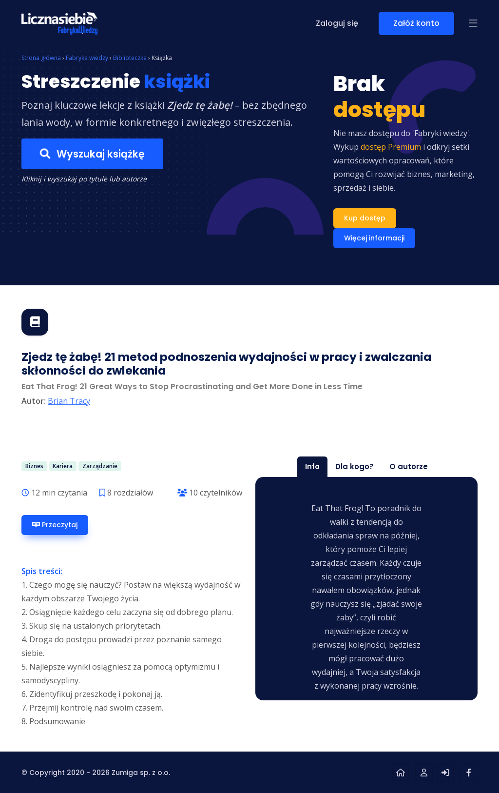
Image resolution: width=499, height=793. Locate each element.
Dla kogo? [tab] (354, 466)
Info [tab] (312, 466)
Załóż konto (416, 23)
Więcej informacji (374, 238)
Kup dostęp (364, 218)
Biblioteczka (130, 58)
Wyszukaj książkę (92, 153)
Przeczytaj (54, 525)
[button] (473, 23)
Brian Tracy (69, 401)
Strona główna (41, 58)
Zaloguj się (337, 23)
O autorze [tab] (408, 466)
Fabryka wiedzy (87, 58)
